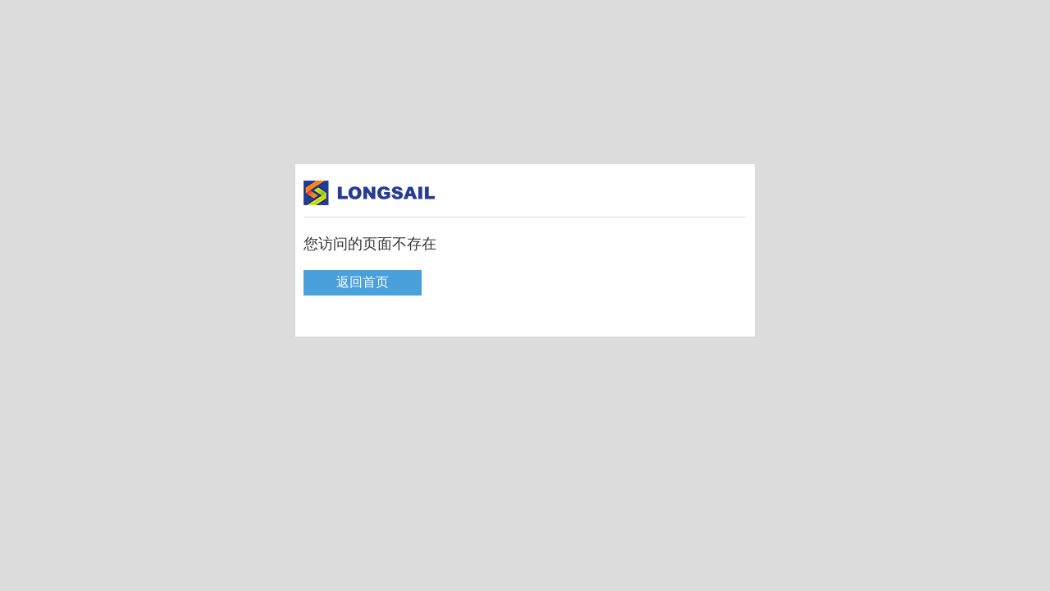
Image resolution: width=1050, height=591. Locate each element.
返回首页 (362, 282)
